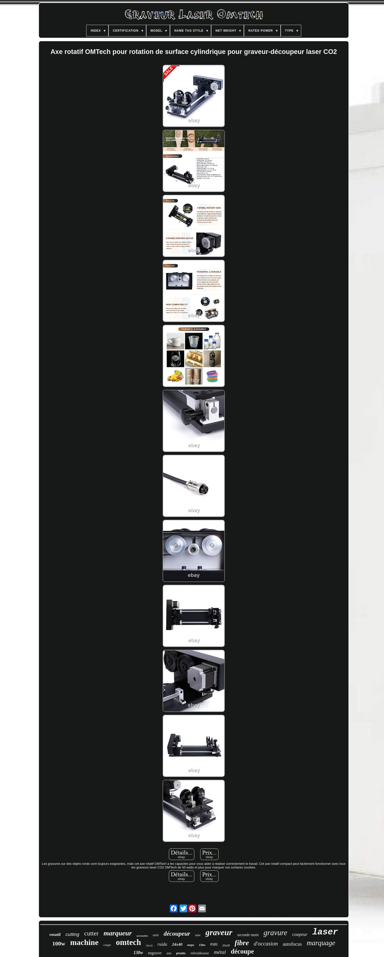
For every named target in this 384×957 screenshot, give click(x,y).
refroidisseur (200, 953)
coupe (107, 945)
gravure (275, 932)
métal (220, 952)
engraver (155, 953)
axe (169, 953)
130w (138, 952)
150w (202, 945)
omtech (128, 942)
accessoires (142, 935)
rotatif (55, 934)
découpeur (177, 933)
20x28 (226, 945)
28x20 (149, 945)
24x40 (177, 944)
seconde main (248, 935)
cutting (72, 934)
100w (58, 943)
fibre (242, 943)
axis (156, 935)
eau (213, 944)
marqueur (118, 933)
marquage (321, 943)
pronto (181, 953)
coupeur (299, 934)
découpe (242, 951)
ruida (162, 944)
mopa (190, 945)
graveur (218, 932)
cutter (91, 933)
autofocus (292, 944)
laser (325, 932)
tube (198, 935)
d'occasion (266, 944)
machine (84, 942)
